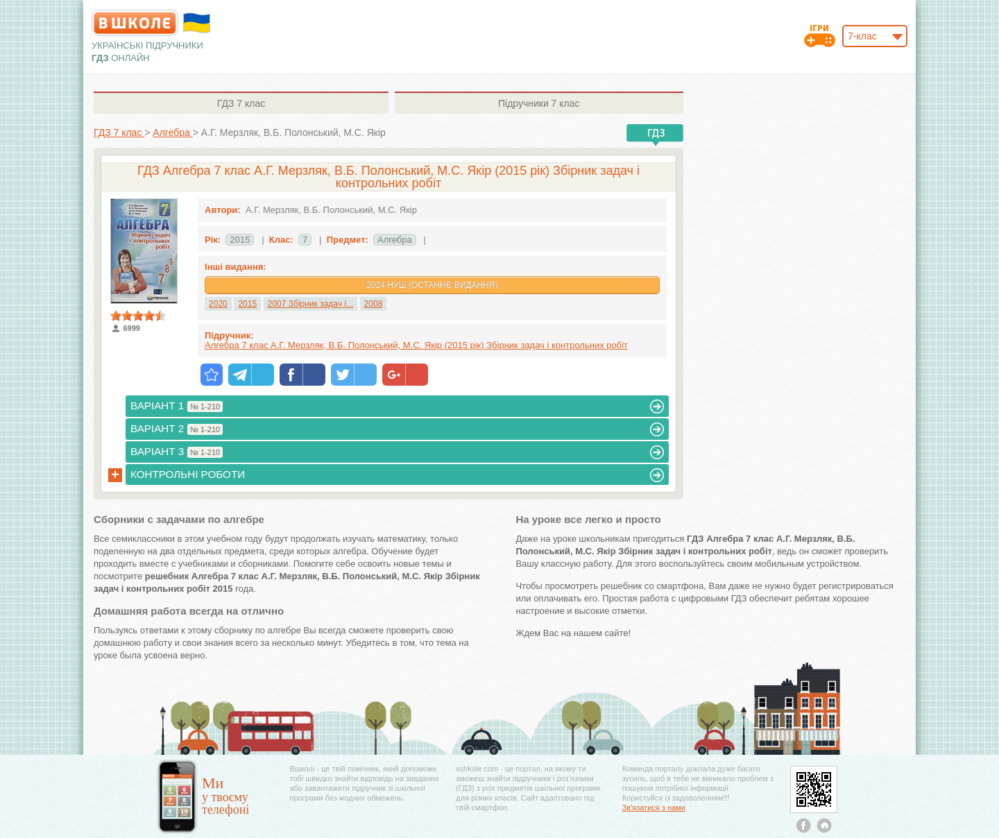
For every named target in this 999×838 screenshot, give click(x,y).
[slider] (138, 315)
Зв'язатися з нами (653, 807)
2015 (247, 304)
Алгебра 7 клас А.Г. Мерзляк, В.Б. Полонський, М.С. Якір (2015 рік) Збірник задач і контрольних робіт (416, 345)
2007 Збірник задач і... (310, 304)
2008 (373, 304)
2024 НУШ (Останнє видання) (431, 285)
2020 (218, 304)
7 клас (241, 103)
